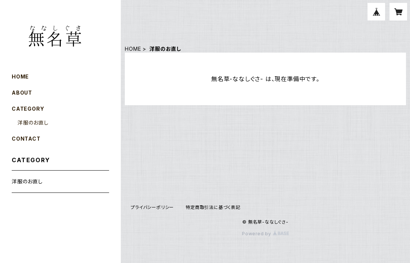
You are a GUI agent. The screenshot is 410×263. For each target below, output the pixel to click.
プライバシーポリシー (152, 207)
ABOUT (22, 92)
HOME (133, 49)
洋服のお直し (33, 122)
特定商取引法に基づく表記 (213, 207)
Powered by (265, 233)
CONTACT (26, 139)
